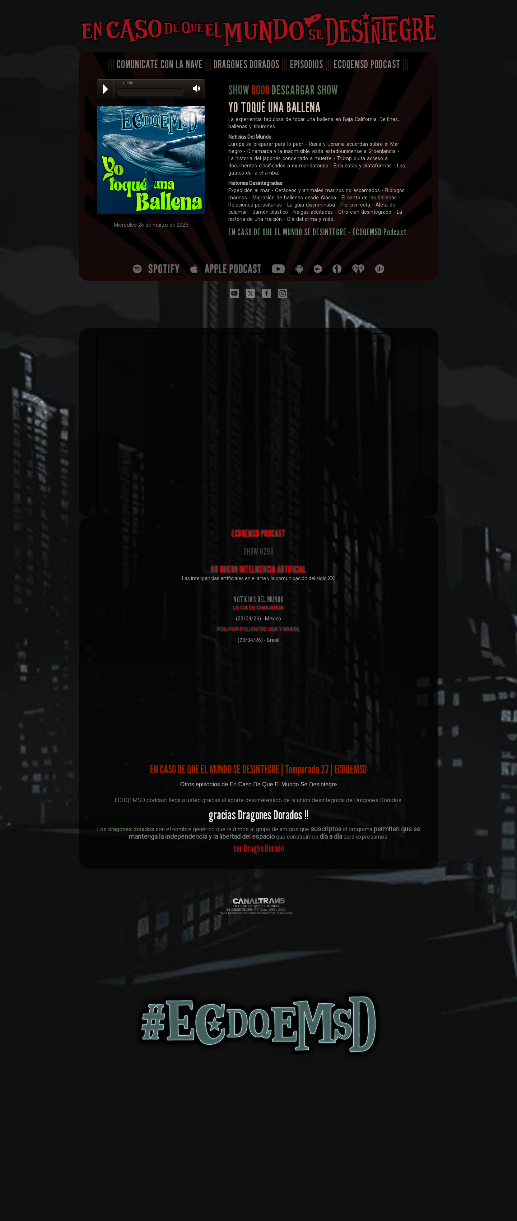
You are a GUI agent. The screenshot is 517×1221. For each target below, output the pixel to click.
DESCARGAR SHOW (305, 89)
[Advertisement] (258, 697)
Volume (194, 88)
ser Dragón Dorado (258, 848)
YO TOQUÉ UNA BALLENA (274, 107)
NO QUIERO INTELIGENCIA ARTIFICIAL (258, 569)
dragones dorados (131, 829)
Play (105, 89)
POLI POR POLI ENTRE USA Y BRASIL (258, 629)
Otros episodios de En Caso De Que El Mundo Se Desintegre (258, 784)
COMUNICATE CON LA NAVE (160, 64)
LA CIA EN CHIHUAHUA (258, 608)
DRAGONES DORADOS (246, 64)
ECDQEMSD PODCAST (367, 64)
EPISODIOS (306, 64)
